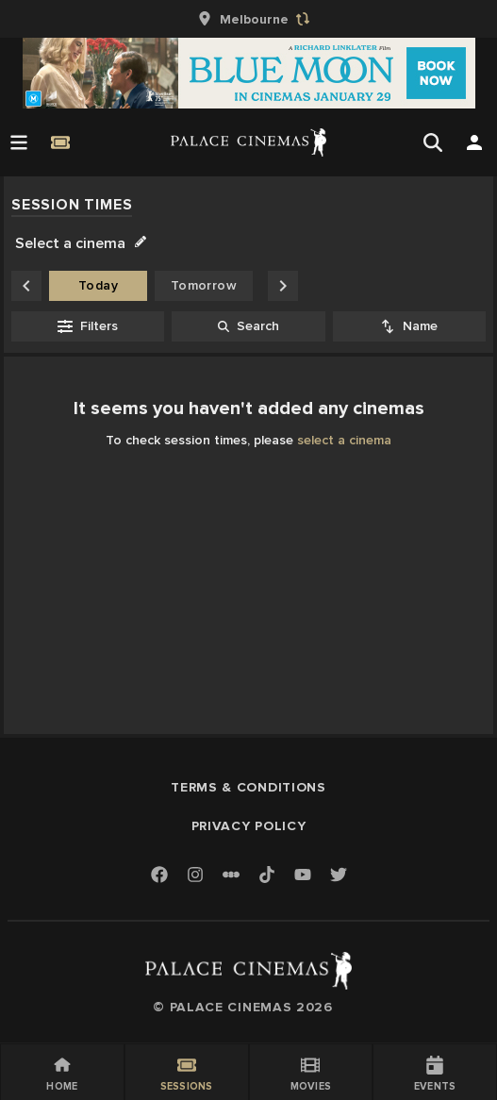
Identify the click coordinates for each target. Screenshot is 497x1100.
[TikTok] (266, 874)
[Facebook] (159, 876)
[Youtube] (302, 876)
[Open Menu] (19, 142)
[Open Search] (433, 142)
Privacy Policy (248, 826)
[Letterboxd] (231, 874)
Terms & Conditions (248, 787)
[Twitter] (338, 876)
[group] (249, 19)
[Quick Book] (60, 142)
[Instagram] (195, 876)
